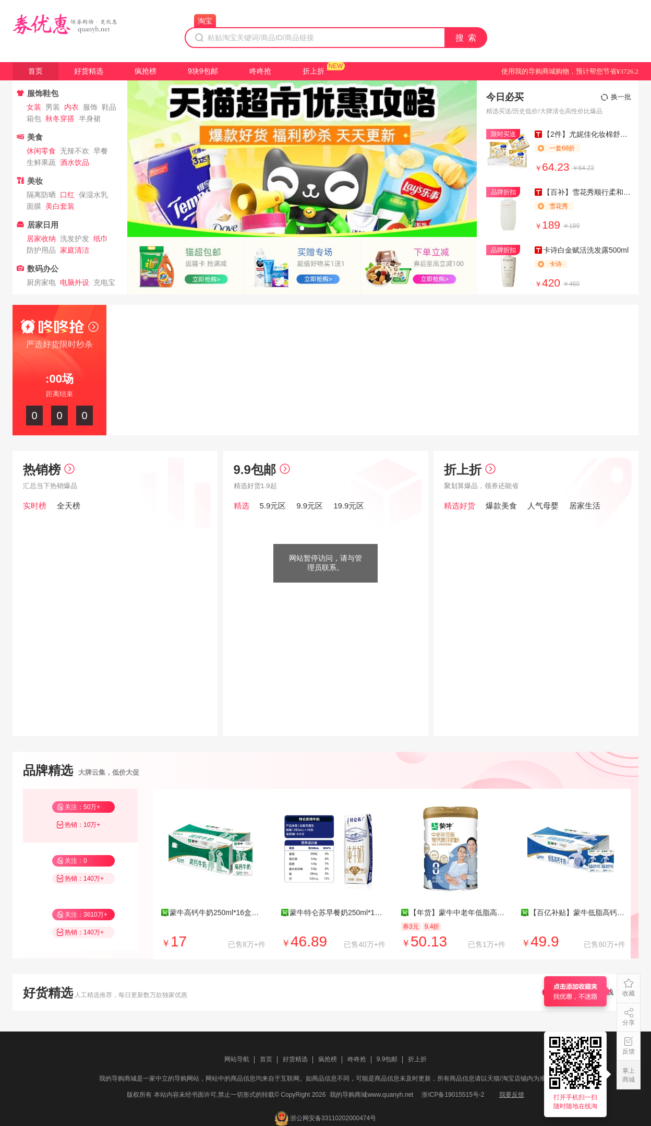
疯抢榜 (145, 71)
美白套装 (60, 206)
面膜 (34, 206)
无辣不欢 (74, 151)
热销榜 (49, 470)
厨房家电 (41, 282)
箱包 (34, 118)
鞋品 (109, 107)
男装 (52, 107)
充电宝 (104, 282)
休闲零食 (41, 151)
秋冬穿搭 (60, 118)
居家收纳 (41, 238)
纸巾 (100, 238)
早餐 (100, 151)
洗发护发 (74, 238)
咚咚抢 (260, 71)
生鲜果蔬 (41, 162)
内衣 (71, 107)
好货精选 (88, 71)
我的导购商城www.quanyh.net (371, 1094)
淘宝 (205, 21)
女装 (34, 107)
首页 (35, 71)
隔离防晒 (41, 195)
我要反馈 (511, 1094)
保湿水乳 (93, 195)
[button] (302, 228)
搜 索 (466, 37)
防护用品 (41, 250)
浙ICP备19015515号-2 (452, 1094)
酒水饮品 (74, 162)
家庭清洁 (74, 250)
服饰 (90, 107)
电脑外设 (74, 282)
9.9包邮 (262, 470)
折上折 (313, 71)
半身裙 (90, 118)
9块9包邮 (203, 71)
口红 (67, 195)
